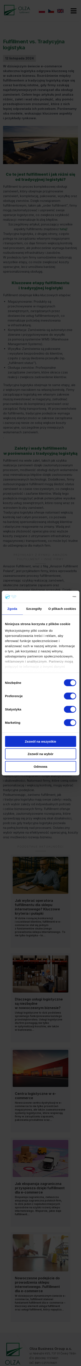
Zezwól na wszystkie (40, 741)
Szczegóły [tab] (34, 608)
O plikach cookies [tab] (62, 608)
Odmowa (40, 766)
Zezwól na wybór (40, 754)
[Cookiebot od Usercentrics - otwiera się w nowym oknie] (58, 597)
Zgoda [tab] (12, 608)
